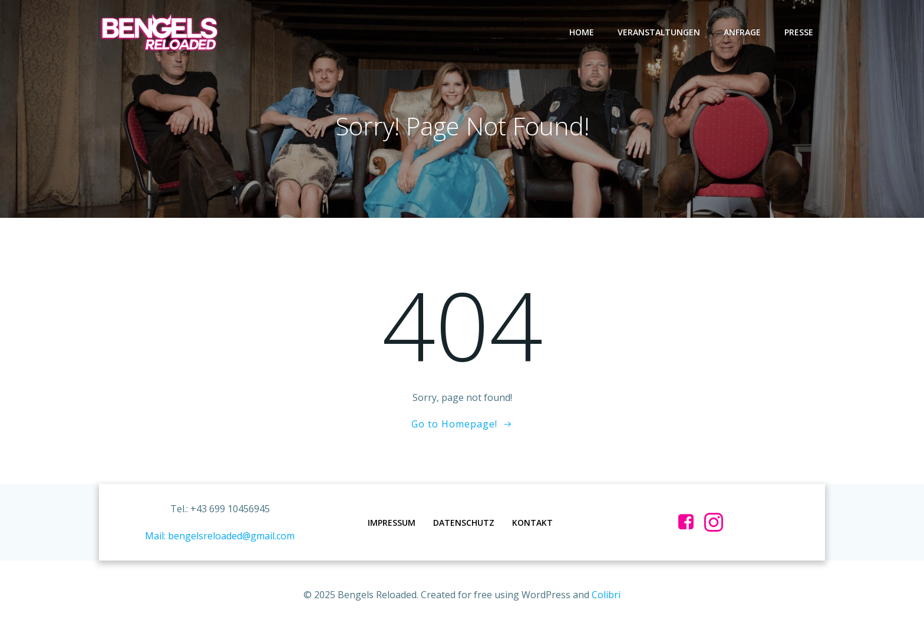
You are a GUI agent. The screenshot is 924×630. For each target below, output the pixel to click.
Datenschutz (463, 522)
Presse (798, 32)
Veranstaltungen (659, 32)
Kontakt (532, 522)
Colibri (606, 594)
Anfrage (742, 32)
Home (581, 32)
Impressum (391, 522)
